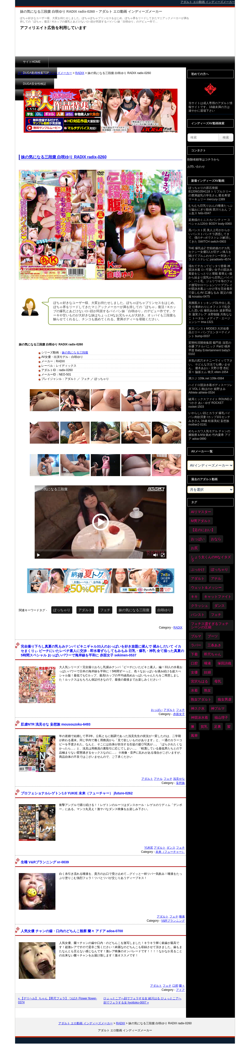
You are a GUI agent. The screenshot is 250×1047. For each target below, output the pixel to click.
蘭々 (182, 985)
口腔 (175, 985)
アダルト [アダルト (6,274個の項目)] (198, 578)
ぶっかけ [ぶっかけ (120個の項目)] (198, 569)
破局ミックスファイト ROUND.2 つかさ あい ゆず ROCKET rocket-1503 (210, 402)
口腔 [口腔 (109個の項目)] (194, 663)
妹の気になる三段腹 (75, 352)
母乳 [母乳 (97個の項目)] (217, 681)
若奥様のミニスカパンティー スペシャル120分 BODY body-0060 (210, 221)
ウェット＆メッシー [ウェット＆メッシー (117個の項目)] (206, 587)
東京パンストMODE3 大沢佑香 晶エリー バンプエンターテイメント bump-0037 (209, 332)
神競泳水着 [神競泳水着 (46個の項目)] (199, 717)
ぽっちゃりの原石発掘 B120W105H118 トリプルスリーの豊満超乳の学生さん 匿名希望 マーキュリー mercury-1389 (209, 193)
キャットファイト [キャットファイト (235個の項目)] (217, 596)
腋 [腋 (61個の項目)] (192, 726)
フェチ (105, 610)
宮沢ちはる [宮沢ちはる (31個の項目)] (199, 681)
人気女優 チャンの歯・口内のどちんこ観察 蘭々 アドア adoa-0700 (72, 931)
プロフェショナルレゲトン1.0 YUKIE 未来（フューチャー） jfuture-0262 (77, 793)
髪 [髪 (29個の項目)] (229, 726)
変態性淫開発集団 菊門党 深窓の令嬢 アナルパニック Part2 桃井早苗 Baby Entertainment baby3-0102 (209, 348)
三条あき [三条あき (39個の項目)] (214, 645)
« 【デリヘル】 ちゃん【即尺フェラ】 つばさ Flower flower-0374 (57, 1000)
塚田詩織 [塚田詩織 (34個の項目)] (224, 663)
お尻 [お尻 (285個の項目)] (194, 548)
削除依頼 (143, 62)
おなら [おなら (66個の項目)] (216, 539)
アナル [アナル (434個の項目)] (216, 578)
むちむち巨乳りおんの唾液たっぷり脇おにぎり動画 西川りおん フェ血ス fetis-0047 (210, 209)
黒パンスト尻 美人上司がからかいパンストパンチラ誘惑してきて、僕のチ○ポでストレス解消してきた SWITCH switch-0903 (209, 235)
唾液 (182, 916)
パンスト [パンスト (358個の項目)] (198, 615)
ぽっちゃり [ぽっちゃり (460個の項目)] (219, 569)
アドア (180, 990)
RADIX (79, 73)
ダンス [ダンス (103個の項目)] (219, 606)
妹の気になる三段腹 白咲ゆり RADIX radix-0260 (63, 157)
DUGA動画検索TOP (69, 62)
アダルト (85, 610)
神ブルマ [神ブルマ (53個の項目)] (218, 708)
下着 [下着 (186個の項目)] (194, 654)
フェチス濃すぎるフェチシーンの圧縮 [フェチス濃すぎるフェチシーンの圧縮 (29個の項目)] (210, 625)
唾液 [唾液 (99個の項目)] (207, 663)
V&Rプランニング (173, 920)
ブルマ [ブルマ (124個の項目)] (196, 636)
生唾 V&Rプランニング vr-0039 (45, 862)
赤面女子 (179, 714)
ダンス (171, 847)
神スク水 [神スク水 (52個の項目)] (198, 708)
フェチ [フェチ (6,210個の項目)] (216, 615)
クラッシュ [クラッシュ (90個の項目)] (199, 606)
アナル (158, 778)
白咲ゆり (164, 610)
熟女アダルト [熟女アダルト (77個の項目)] (201, 699)
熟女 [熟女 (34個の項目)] (207, 690)
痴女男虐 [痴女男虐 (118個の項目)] (224, 699)
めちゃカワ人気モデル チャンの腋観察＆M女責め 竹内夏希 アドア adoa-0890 (209, 434)
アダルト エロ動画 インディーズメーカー (45, 73)
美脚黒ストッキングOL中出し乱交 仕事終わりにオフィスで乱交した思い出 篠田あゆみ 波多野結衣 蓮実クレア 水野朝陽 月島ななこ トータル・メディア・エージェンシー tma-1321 (210, 312)
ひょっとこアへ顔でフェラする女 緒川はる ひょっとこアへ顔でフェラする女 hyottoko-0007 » (142, 1000)
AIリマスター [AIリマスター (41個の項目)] (201, 512)
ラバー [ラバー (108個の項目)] (196, 645)
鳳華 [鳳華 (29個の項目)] (194, 735)
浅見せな (179, 778)
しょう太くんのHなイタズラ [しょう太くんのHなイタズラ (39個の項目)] (211, 558)
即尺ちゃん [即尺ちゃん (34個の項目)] (212, 654)
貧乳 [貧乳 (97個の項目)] (204, 726)
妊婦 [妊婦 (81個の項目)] (207, 672)
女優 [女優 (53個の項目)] (194, 672)
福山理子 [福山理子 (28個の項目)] (221, 717)
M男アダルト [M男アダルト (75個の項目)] (201, 521)
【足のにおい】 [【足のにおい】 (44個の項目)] (203, 530)
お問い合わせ (196, 166)
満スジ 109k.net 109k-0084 (206, 378)
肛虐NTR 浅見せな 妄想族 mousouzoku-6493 (55, 724)
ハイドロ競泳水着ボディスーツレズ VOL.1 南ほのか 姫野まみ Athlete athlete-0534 (210, 388)
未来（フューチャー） (170, 852)
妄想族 (180, 783)
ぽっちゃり (61, 610)
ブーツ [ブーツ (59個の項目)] (213, 636)
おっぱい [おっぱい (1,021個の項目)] (198, 539)
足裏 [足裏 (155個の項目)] (217, 726)
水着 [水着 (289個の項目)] (194, 690)
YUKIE (148, 847)
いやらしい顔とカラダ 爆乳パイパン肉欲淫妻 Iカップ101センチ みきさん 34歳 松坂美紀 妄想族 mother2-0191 (209, 418)
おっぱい (157, 710)
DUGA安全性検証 (110, 62)
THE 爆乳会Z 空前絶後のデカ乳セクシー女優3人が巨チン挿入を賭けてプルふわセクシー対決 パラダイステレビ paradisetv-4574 (209, 253)
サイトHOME (32, 62)
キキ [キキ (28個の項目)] (194, 596)
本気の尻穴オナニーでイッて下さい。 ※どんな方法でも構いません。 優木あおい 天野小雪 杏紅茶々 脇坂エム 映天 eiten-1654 (210, 366)
